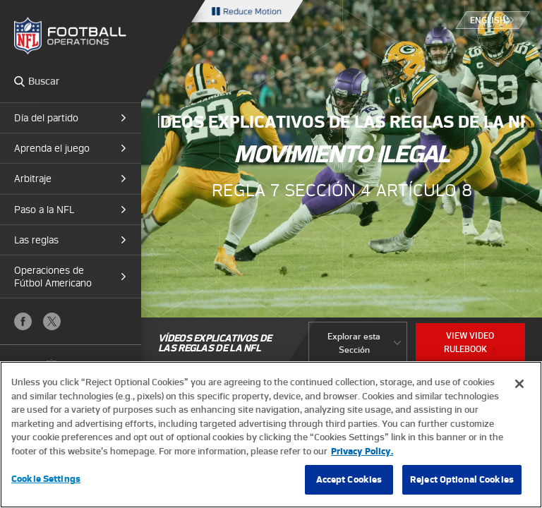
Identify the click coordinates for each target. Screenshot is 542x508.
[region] (271, 434)
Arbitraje (33, 178)
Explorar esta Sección (353, 343)
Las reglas (36, 240)
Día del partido (46, 117)
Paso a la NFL (44, 209)
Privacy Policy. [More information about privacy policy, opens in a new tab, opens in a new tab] (362, 451)
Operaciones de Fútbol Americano (53, 277)
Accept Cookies (349, 479)
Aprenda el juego (52, 148)
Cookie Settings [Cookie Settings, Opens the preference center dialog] (45, 478)
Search (19, 81)
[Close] (519, 383)
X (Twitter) (52, 321)
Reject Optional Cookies (462, 479)
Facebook (23, 321)
